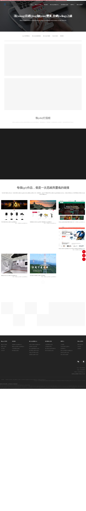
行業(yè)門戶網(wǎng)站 (33, 352)
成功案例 (14, 341)
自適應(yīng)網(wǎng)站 (33, 354)
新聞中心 (62, 341)
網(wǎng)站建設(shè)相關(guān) (67, 350)
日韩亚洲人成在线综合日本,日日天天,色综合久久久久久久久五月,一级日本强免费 (61, 388)
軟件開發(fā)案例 (15, 350)
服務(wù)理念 (3, 346)
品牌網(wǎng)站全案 (33, 346)
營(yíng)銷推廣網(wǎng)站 (34, 348)
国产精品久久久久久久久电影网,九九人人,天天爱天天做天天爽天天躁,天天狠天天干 (14, 386)
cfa (21, 379)
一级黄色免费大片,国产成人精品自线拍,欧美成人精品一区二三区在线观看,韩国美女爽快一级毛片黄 (44, 386)
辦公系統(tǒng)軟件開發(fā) (50, 348)
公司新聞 (62, 344)
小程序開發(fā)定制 (49, 344)
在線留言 (79, 348)
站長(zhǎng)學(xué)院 (65, 352)
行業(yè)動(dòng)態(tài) (65, 346)
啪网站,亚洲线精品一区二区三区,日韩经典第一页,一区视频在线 (37, 388)
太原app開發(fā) (15, 379)
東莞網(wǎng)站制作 (9, 379)
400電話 (19, 379)
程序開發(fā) (63, 348)
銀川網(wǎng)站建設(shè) (26, 379)
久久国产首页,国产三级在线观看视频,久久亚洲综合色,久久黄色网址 (43, 387)
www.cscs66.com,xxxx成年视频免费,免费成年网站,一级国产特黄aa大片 (72, 386)
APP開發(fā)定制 (48, 346)
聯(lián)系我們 (80, 341)
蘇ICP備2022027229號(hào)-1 (77, 380)
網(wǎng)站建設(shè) (33, 341)
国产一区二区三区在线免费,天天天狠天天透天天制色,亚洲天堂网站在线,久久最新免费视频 (15, 385)
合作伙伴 (3, 350)
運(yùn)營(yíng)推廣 (64, 354)
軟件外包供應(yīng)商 (49, 350)
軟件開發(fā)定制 (48, 341)
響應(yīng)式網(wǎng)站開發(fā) (18, 346)
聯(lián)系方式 (80, 344)
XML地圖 (83, 380)
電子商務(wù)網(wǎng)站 (34, 350)
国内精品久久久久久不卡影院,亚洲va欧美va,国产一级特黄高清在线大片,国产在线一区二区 (69, 387)
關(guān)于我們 (4, 341)
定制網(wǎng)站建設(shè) (17, 344)
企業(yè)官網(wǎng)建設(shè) (34, 344)
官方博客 (3, 348)
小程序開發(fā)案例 (15, 348)
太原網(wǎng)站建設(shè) (42, 379)
